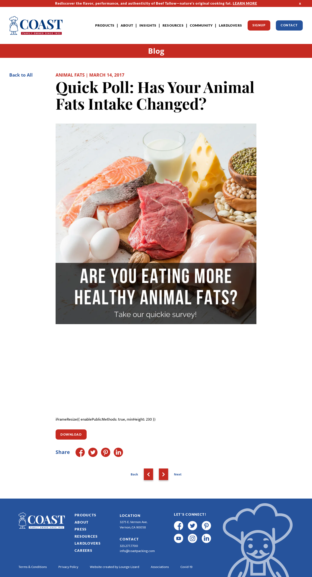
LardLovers (230, 25)
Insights (148, 25)
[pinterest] (206, 525)
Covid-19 (186, 567)
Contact (289, 25)
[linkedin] (206, 538)
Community (201, 25)
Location (130, 515)
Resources (173, 25)
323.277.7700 (129, 546)
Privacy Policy (68, 567)
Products (105, 25)
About (127, 25)
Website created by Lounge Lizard (114, 567)
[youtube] (178, 538)
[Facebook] (80, 452)
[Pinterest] (105, 452)
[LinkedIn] (118, 452)
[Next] (163, 474)
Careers (83, 550)
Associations (160, 567)
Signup (258, 25)
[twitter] (192, 525)
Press (81, 529)
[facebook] (178, 525)
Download (71, 434)
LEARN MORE (245, 3)
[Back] (148, 474)
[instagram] (192, 538)
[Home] (36, 25)
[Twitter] (93, 452)
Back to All (21, 75)
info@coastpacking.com (137, 551)
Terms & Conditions (33, 567)
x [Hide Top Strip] (300, 3)
